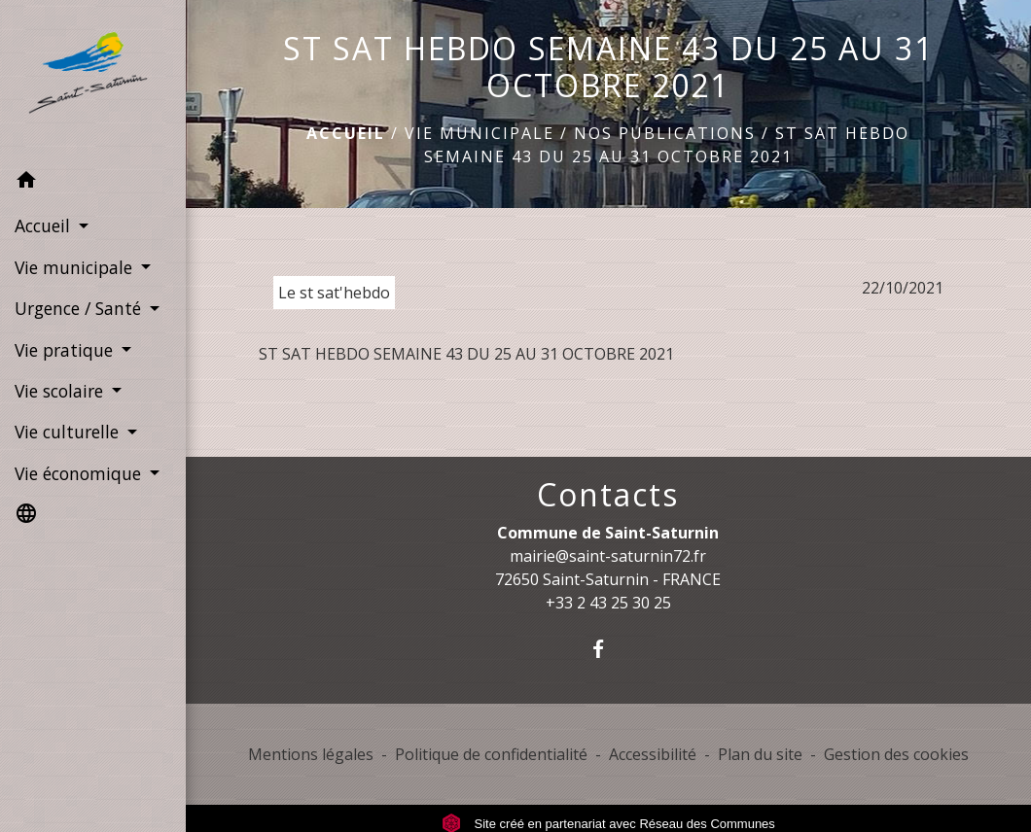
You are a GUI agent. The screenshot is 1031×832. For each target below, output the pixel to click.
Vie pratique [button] (66, 350)
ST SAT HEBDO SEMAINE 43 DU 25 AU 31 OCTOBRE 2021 (466, 353)
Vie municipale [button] (76, 267)
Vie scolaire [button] (61, 390)
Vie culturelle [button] (69, 431)
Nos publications (665, 133)
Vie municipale (479, 133)
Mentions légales (310, 754)
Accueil (345, 133)
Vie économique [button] (80, 473)
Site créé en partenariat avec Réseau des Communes (608, 823)
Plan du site (760, 754)
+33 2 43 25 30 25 (608, 602)
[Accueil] (93, 80)
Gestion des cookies (896, 754)
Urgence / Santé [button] (80, 308)
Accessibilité (652, 754)
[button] (93, 182)
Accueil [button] (45, 225)
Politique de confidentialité (491, 754)
